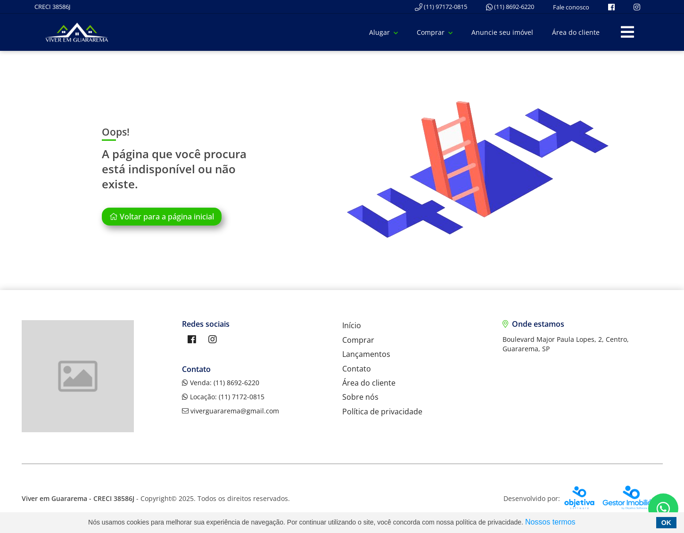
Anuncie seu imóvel (502, 32)
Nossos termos (550, 522)
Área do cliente (576, 32)
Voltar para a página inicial (161, 216)
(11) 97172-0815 (441, 6)
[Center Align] (627, 32)
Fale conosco (571, 7)
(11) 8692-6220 (510, 6)
